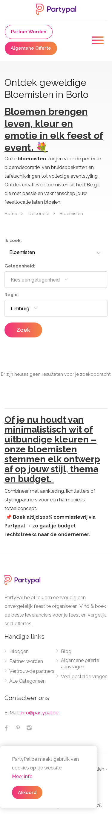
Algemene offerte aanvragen (80, 664)
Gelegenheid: (19, 266)
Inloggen (19, 651)
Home (10, 213)
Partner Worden (28, 31)
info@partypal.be (39, 713)
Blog (66, 651)
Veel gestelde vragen (84, 676)
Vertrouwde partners (31, 671)
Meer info (22, 776)
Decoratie (38, 213)
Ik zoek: (13, 240)
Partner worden (26, 661)
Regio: (11, 294)
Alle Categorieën (27, 681)
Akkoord (27, 792)
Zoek (23, 330)
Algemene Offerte (31, 48)
